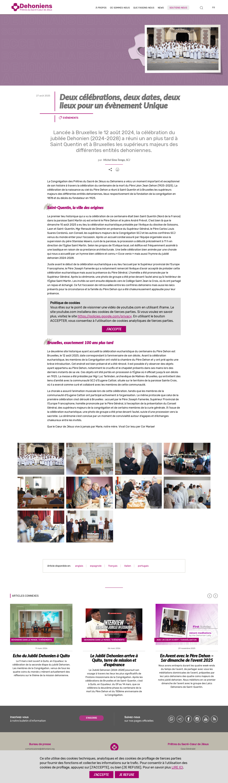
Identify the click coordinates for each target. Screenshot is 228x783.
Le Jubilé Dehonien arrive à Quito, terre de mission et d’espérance (114, 660)
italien (127, 565)
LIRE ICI (177, 767)
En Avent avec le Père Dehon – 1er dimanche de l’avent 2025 (186, 658)
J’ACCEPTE (114, 329)
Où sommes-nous (120, 8)
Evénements (70, 117)
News (161, 8)
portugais (143, 565)
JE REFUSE (126, 775)
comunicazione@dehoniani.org (39, 749)
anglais (79, 565)
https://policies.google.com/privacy (105, 316)
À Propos (101, 8)
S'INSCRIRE (91, 718)
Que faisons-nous (143, 8)
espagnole (96, 565)
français (112, 565)
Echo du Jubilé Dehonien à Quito (41, 655)
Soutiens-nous (178, 7)
